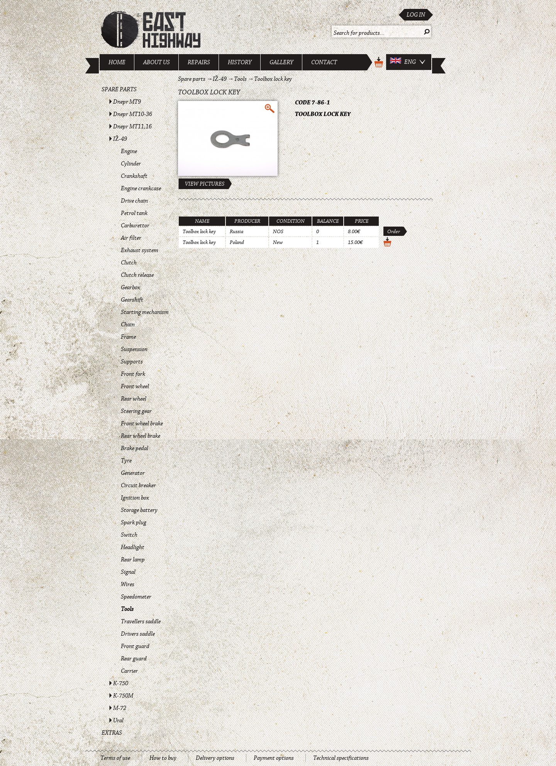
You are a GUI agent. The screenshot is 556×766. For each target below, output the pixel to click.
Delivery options (215, 757)
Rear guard (134, 658)
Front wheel (135, 386)
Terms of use (115, 757)
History (240, 62)
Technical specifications (341, 757)
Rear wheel (133, 398)
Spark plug (133, 522)
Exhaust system (139, 250)
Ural (118, 720)
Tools (127, 609)
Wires (127, 584)
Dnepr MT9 (127, 101)
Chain (128, 324)
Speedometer (136, 596)
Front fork (133, 373)
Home (116, 62)
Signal (128, 571)
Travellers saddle (141, 621)
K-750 (120, 683)
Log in (416, 14)
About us (156, 62)
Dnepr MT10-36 (132, 114)
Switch (129, 534)
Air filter (131, 237)
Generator (133, 472)
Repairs (199, 62)
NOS (278, 232)
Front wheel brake (142, 423)
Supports (132, 361)
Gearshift (132, 299)
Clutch (129, 262)
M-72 (119, 708)
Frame (128, 336)
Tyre (126, 460)
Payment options (274, 757)
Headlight (132, 547)
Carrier (129, 670)
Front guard (135, 646)
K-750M (123, 695)
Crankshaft (134, 175)
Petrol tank (134, 213)
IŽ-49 (120, 138)
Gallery (281, 62)
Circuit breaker (138, 485)
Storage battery (139, 510)
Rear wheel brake (140, 435)
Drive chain (134, 200)
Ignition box (135, 497)
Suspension (134, 349)
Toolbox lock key (273, 78)
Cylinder (131, 163)
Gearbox (130, 287)
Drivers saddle (138, 633)
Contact (324, 62)
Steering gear (136, 411)
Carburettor (135, 225)
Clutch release (137, 274)
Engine (129, 151)
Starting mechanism (145, 312)
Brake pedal (134, 448)
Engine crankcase (141, 188)
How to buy (162, 757)
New (278, 242)
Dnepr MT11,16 (132, 126)
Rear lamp (133, 559)
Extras (112, 732)
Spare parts (119, 89)
